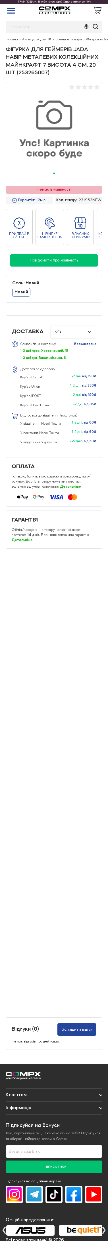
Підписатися (54, 1166)
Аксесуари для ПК (36, 39)
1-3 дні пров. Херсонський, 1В (44, 351)
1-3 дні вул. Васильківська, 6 (43, 358)
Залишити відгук (77, 1029)
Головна (12, 39)
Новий (21, 292)
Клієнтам (16, 1094)
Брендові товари (68, 39)
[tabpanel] (54, 130)
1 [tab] (54, 173)
